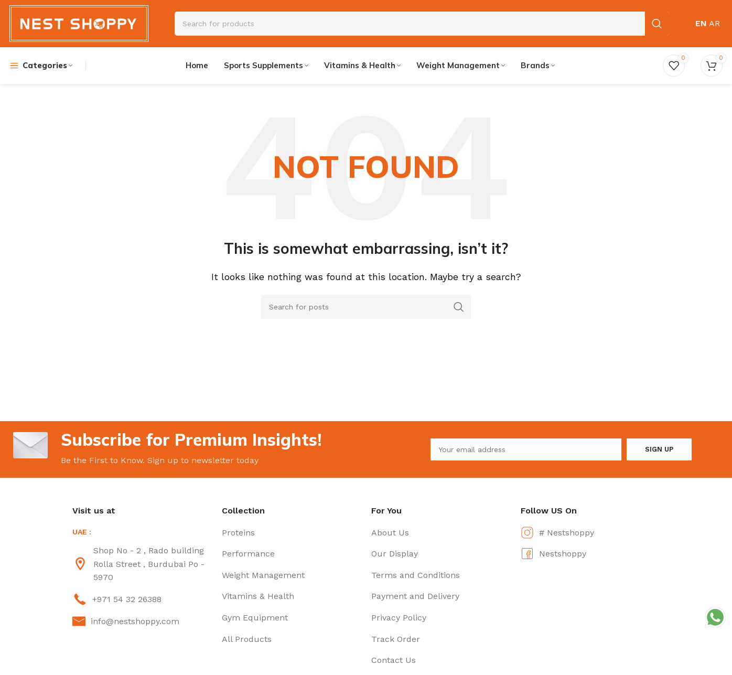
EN (701, 23)
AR (714, 23)
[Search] (366, 307)
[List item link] (141, 564)
